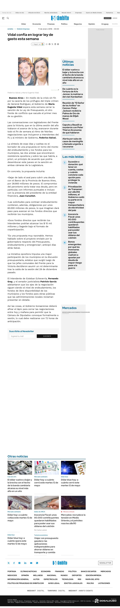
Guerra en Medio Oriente (94, 12)
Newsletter (115, 23)
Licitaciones (104, 583)
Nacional (51, 575)
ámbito (10, 29)
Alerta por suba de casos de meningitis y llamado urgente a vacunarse (72, 142)
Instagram (19, 563)
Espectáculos (50, 579)
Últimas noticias (28, 571)
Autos (36, 579)
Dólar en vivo (20, 12)
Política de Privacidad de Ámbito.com (26, 583)
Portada (12, 571)
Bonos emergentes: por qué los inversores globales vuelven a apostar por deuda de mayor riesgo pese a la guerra (75, 254)
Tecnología (67, 579)
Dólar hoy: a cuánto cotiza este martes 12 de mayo (20, 517)
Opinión (91, 24)
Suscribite (47, 336)
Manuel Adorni (66, 12)
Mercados (106, 571)
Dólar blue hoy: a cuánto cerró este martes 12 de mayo (70, 482)
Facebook (14, 563)
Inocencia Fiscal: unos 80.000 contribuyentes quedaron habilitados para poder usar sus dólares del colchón (76, 226)
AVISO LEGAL (54, 583)
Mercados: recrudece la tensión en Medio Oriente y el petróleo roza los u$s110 (73, 519)
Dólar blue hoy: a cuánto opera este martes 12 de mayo (17, 541)
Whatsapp (37, 563)
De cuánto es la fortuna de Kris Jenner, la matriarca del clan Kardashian (72, 92)
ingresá (115, 18)
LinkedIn (25, 563)
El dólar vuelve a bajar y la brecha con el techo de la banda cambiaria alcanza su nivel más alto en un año (73, 76)
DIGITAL (35, 591)
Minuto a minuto (68, 512)
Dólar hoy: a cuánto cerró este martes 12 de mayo (46, 482)
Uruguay (105, 24)
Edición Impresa (93, 575)
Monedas (65, 312)
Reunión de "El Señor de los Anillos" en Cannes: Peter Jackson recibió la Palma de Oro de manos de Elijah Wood (73, 110)
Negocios (78, 24)
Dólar (23, 24)
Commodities (79, 312)
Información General (18, 579)
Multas (90, 583)
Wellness (38, 575)
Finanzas (51, 24)
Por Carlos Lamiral (40, 530)
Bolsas (71, 312)
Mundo (64, 575)
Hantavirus (109, 12)
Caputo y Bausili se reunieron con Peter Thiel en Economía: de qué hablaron (72, 128)
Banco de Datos (88, 571)
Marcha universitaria (50, 12)
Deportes (76, 575)
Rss (79, 579)
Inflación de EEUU (34, 12)
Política (64, 24)
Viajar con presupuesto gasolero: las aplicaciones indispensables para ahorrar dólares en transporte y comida (46, 545)
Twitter (9, 563)
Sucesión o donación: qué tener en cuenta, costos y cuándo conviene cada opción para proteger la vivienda (75, 172)
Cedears (87, 312)
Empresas (78, 12)
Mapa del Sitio (92, 579)
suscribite (107, 18)
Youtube (31, 563)
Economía (37, 24)
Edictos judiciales (73, 583)
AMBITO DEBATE (81, 591)
